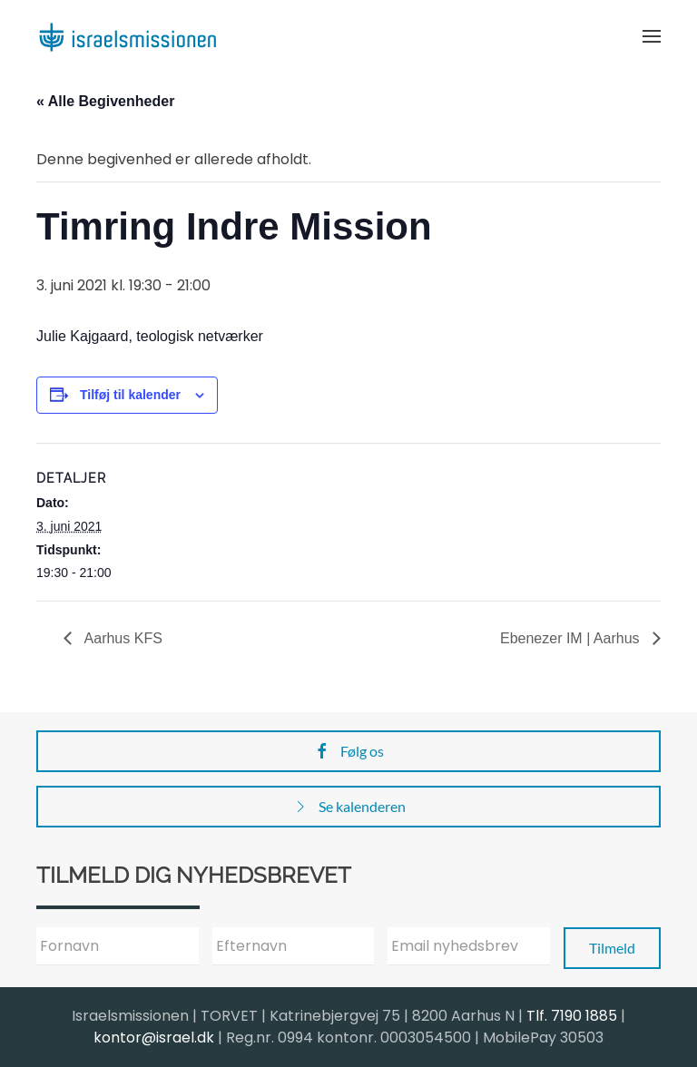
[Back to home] (127, 36)
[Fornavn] (117, 946)
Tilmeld (612, 947)
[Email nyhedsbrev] (469, 946)
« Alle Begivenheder (105, 101)
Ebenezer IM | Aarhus (571, 638)
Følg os (348, 751)
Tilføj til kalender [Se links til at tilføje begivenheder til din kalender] (130, 394)
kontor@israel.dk (153, 1037)
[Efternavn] (293, 946)
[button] (652, 36)
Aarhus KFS (121, 638)
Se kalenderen (348, 807)
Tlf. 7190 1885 (571, 1015)
